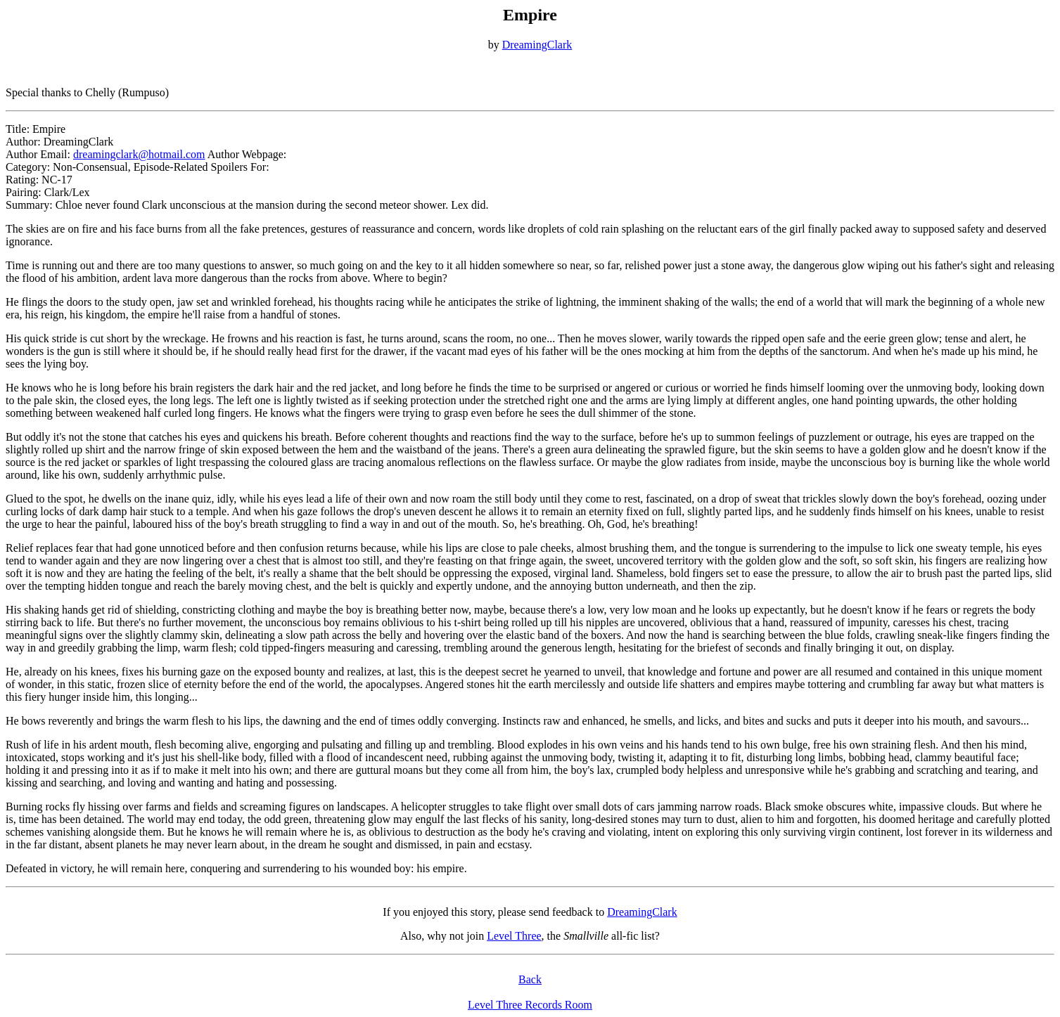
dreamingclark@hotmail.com (139, 154)
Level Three (514, 936)
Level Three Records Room (530, 1005)
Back (530, 979)
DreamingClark (537, 45)
